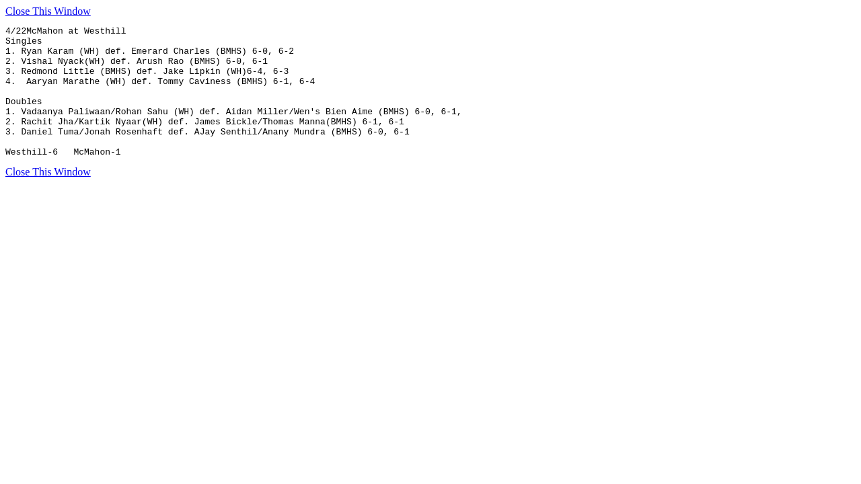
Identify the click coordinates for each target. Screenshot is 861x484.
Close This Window (48, 11)
